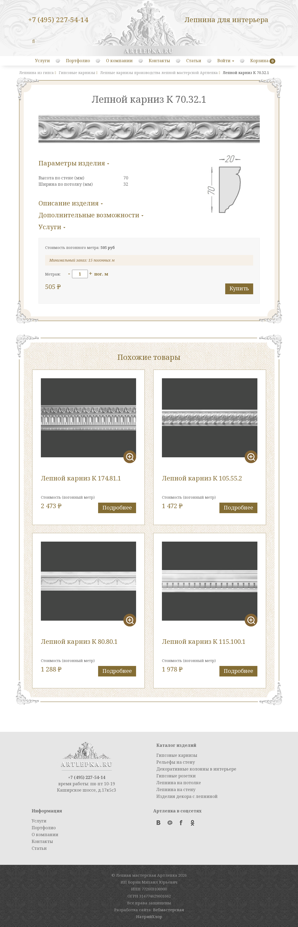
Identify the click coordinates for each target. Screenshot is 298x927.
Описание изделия (71, 203)
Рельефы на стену (175, 762)
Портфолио (78, 60)
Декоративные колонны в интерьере (196, 769)
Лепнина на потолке (178, 783)
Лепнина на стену (175, 789)
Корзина (259, 60)
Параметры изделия (74, 163)
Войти (225, 60)
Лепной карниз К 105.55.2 (202, 478)
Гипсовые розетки (176, 776)
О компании (119, 60)
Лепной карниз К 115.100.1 (204, 641)
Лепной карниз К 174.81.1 (81, 478)
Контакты (159, 60)
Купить (239, 288)
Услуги (42, 60)
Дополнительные (91, 214)
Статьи (193, 60)
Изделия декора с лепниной (187, 796)
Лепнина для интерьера (226, 19)
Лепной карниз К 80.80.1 (79, 641)
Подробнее (117, 507)
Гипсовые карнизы (176, 755)
